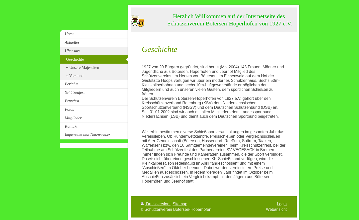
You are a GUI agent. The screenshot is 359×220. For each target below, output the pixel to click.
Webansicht (276, 209)
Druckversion (156, 204)
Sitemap (180, 204)
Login (282, 204)
